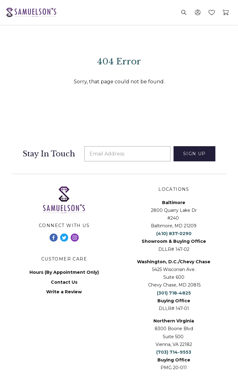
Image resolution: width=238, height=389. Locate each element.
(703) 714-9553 (173, 352)
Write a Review (64, 292)
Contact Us (64, 282)
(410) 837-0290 (174, 233)
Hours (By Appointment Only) (64, 272)
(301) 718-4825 (174, 293)
